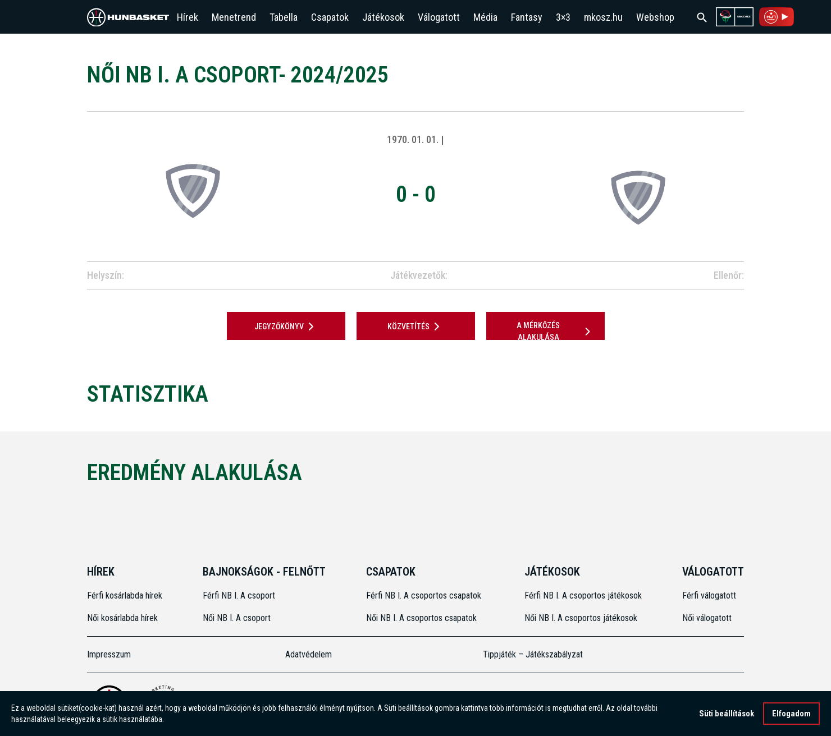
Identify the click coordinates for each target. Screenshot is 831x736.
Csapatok (330, 17)
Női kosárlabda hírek (122, 618)
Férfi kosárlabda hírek (124, 595)
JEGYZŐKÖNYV (286, 326)
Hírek (187, 17)
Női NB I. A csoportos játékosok (580, 618)
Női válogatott (707, 618)
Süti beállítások (726, 714)
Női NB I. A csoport (237, 618)
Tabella (284, 17)
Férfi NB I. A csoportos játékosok (583, 595)
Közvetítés (415, 326)
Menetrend (234, 17)
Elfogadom (791, 714)
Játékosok (383, 17)
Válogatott (439, 17)
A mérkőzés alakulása (555, 331)
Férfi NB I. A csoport (239, 595)
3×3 (563, 17)
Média (485, 17)
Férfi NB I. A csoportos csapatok (424, 595)
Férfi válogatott (709, 595)
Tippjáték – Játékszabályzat (533, 654)
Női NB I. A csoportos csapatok (422, 618)
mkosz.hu (603, 17)
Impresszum (109, 654)
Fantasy (526, 17)
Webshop (655, 17)
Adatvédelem (308, 654)
